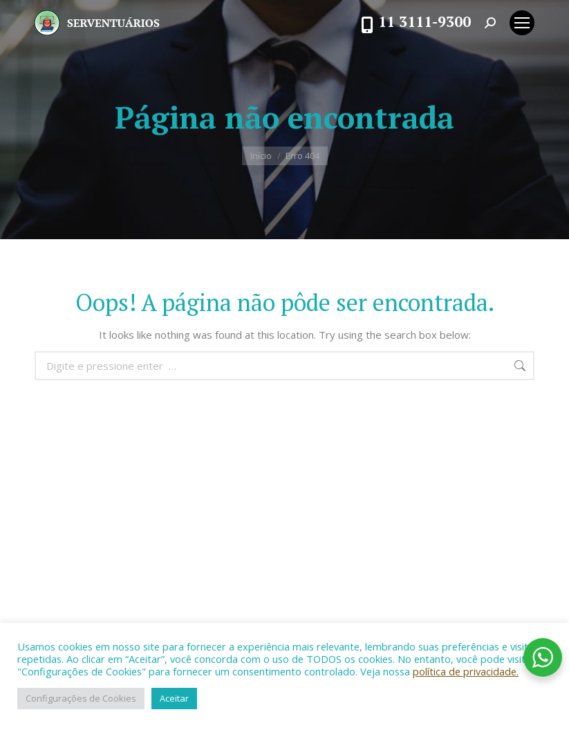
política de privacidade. (466, 671)
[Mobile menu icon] (522, 22)
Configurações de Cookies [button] (81, 698)
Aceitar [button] (174, 698)
